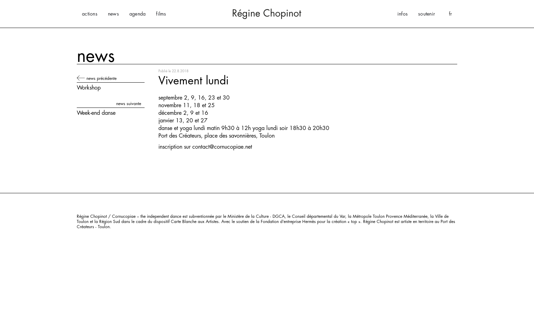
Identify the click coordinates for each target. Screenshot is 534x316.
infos (402, 13)
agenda (137, 13)
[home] (267, 14)
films (161, 13)
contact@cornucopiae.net (222, 147)
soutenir (426, 13)
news (113, 13)
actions (90, 13)
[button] (450, 14)
